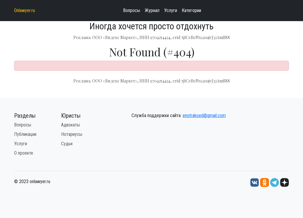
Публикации (25, 134)
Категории (191, 10)
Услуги (170, 10)
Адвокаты (70, 125)
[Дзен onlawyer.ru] (284, 182)
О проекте (23, 153)
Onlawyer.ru (24, 10)
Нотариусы (71, 134)
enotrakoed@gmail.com (204, 115)
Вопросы (131, 10)
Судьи (67, 143)
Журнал (152, 10)
